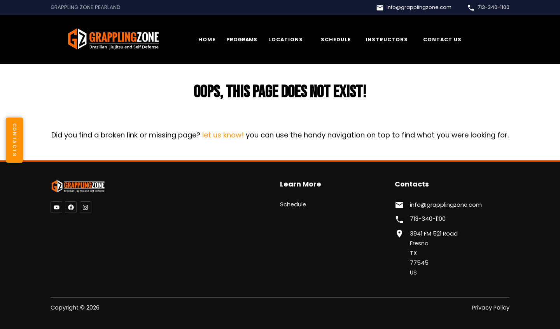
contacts (15, 140)
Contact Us (442, 39)
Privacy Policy (490, 307)
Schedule (336, 39)
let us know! (223, 135)
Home (206, 39)
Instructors (387, 39)
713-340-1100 (493, 7)
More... (287, 39)
